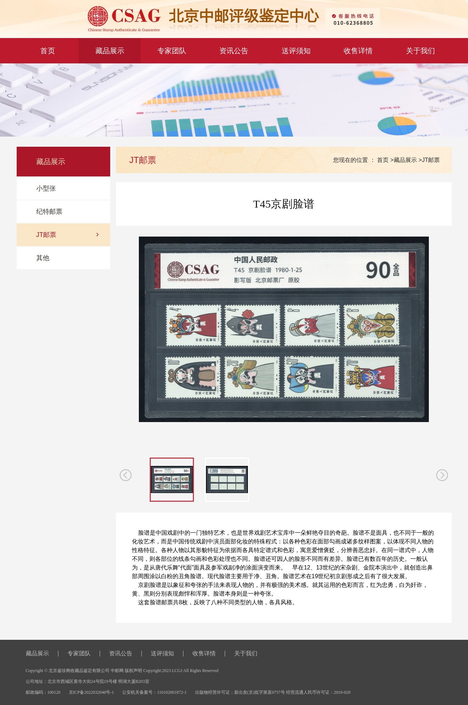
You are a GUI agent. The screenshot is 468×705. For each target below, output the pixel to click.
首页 (383, 160)
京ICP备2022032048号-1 (91, 692)
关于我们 (420, 51)
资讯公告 (233, 51)
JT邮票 (431, 160)
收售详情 (358, 51)
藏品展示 (109, 51)
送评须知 (296, 51)
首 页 (47, 51)
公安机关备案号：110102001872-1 (154, 692)
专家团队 (171, 51)
